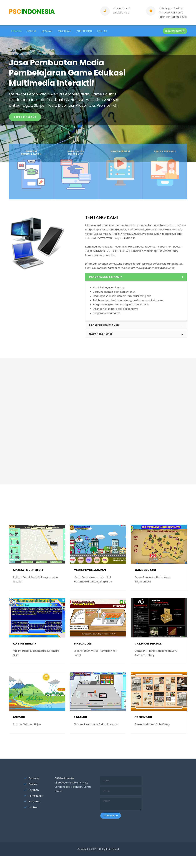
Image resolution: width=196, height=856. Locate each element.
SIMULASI (80, 717)
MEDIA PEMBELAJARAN (90, 570)
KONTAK (102, 31)
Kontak (30, 807)
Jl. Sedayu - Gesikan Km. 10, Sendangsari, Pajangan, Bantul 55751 (173, 13)
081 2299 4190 (121, 12)
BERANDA (16, 31)
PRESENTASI (143, 717)
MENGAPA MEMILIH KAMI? (105, 277)
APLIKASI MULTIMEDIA (28, 570)
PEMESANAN (64, 31)
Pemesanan (33, 796)
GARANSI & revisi (100, 334)
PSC (32, 11)
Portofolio (32, 801)
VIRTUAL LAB (83, 643)
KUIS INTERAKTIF (24, 643)
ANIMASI (19, 717)
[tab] (136, 277)
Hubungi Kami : (122, 8)
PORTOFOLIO (84, 31)
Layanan (31, 790)
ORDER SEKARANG (25, 117)
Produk (30, 784)
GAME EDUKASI (145, 570)
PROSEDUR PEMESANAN (104, 325)
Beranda (31, 778)
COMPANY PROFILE (148, 643)
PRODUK (32, 31)
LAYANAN (47, 31)
